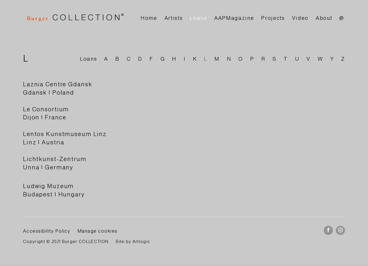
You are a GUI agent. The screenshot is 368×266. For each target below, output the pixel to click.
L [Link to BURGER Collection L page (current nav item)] (205, 59)
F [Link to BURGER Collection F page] (151, 59)
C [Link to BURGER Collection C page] (129, 59)
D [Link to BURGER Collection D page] (140, 59)
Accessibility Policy (46, 231)
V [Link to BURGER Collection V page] (308, 59)
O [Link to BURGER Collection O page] (240, 59)
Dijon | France (44, 117)
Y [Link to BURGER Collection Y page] (332, 59)
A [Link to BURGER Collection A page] (106, 59)
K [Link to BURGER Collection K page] (195, 59)
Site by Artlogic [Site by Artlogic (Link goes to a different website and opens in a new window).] (133, 241)
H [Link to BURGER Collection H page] (174, 59)
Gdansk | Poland (48, 92)
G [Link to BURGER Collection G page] (162, 59)
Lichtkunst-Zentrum (55, 159)
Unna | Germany (48, 167)
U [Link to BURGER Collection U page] (297, 59)
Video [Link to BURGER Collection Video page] (300, 18)
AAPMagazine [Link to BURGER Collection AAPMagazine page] (234, 18)
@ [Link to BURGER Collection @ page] (341, 18)
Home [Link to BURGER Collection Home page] (149, 18)
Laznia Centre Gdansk (57, 84)
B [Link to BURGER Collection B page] (117, 59)
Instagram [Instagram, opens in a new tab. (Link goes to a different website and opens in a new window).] (340, 230)
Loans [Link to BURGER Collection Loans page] (88, 59)
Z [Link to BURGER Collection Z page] (343, 59)
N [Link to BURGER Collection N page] (229, 59)
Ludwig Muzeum (48, 186)
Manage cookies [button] (97, 231)
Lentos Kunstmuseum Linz (65, 134)
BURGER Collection (74, 18)
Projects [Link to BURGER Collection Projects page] (273, 18)
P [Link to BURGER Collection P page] (252, 59)
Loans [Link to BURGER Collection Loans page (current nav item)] (198, 18)
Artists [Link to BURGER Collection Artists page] (173, 18)
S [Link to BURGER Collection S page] (275, 59)
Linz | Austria (43, 142)
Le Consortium (46, 109)
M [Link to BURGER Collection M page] (217, 59)
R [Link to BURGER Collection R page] (263, 59)
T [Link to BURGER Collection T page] (286, 59)
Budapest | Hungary (54, 194)
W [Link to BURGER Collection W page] (320, 59)
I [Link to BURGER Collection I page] (185, 59)
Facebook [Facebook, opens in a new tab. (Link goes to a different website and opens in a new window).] (328, 230)
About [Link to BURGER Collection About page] (324, 18)
